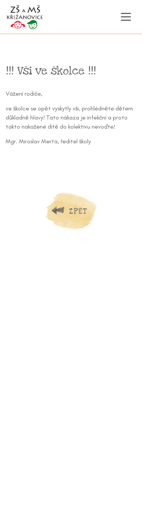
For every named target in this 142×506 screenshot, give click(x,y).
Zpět (78, 211)
